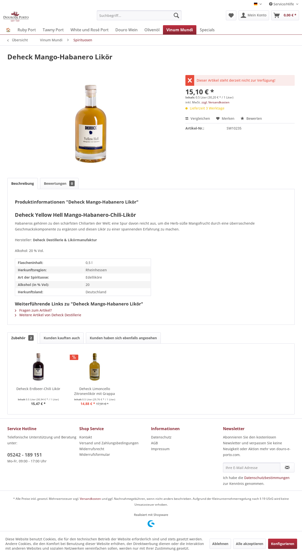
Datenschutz (161, 437)
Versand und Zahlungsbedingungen (109, 443)
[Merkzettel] (231, 15)
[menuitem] (139, 15)
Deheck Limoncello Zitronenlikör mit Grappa (94, 391)
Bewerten (251, 118)
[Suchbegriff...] (139, 15)
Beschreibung (22, 183)
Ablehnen (220, 543)
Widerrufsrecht (91, 449)
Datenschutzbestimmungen (267, 477)
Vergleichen (197, 118)
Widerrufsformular (94, 454)
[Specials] (207, 29)
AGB (154, 443)
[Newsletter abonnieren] (287, 467)
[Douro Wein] (126, 29)
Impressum (160, 449)
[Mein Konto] (254, 15)
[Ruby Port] (26, 29)
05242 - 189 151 (24, 455)
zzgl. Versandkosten (215, 102)
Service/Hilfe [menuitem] (282, 4)
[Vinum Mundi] (179, 29)
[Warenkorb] (285, 15)
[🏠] (8, 29)
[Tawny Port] (53, 29)
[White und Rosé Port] (89, 29)
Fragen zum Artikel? (33, 310)
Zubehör (22, 338)
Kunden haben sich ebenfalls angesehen (123, 338)
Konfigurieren (282, 543)
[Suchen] (176, 15)
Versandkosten (90, 499)
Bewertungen (59, 183)
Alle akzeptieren (249, 543)
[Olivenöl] (152, 29)
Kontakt (85, 437)
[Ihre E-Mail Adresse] (252, 467)
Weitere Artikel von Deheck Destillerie (48, 315)
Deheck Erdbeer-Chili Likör (38, 388)
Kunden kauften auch (62, 338)
